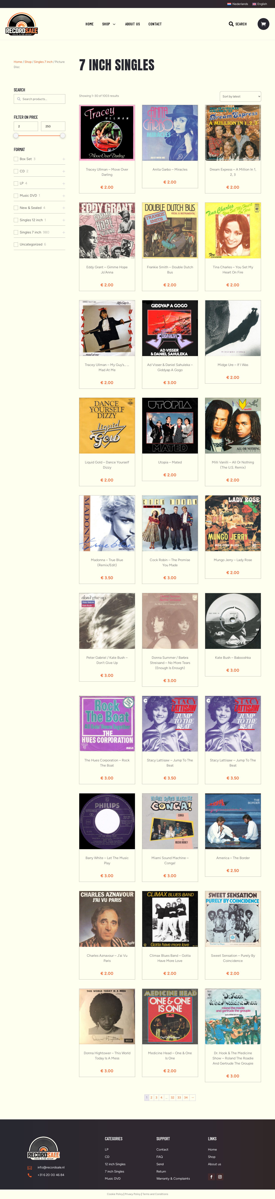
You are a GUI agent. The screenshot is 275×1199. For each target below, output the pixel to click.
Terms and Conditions (155, 1194)
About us (214, 1164)
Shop (28, 62)
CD (22, 171)
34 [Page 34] (186, 1097)
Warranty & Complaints (173, 1178)
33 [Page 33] (179, 1097)
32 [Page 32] (172, 1097)
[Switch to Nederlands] (237, 4)
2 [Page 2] (151, 1097)
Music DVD (28, 195)
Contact (162, 1149)
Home (18, 62)
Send (160, 1164)
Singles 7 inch (43, 62)
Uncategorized (31, 244)
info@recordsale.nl (51, 1167)
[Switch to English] (259, 4)
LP (21, 183)
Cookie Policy (115, 1194)
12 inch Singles (115, 1164)
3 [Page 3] (156, 1097)
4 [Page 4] (161, 1097)
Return (161, 1171)
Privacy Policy (133, 1194)
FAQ (159, 1157)
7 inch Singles (114, 1171)
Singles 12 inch (31, 220)
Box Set (26, 159)
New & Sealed (30, 208)
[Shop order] (240, 96)
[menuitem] (89, 24)
